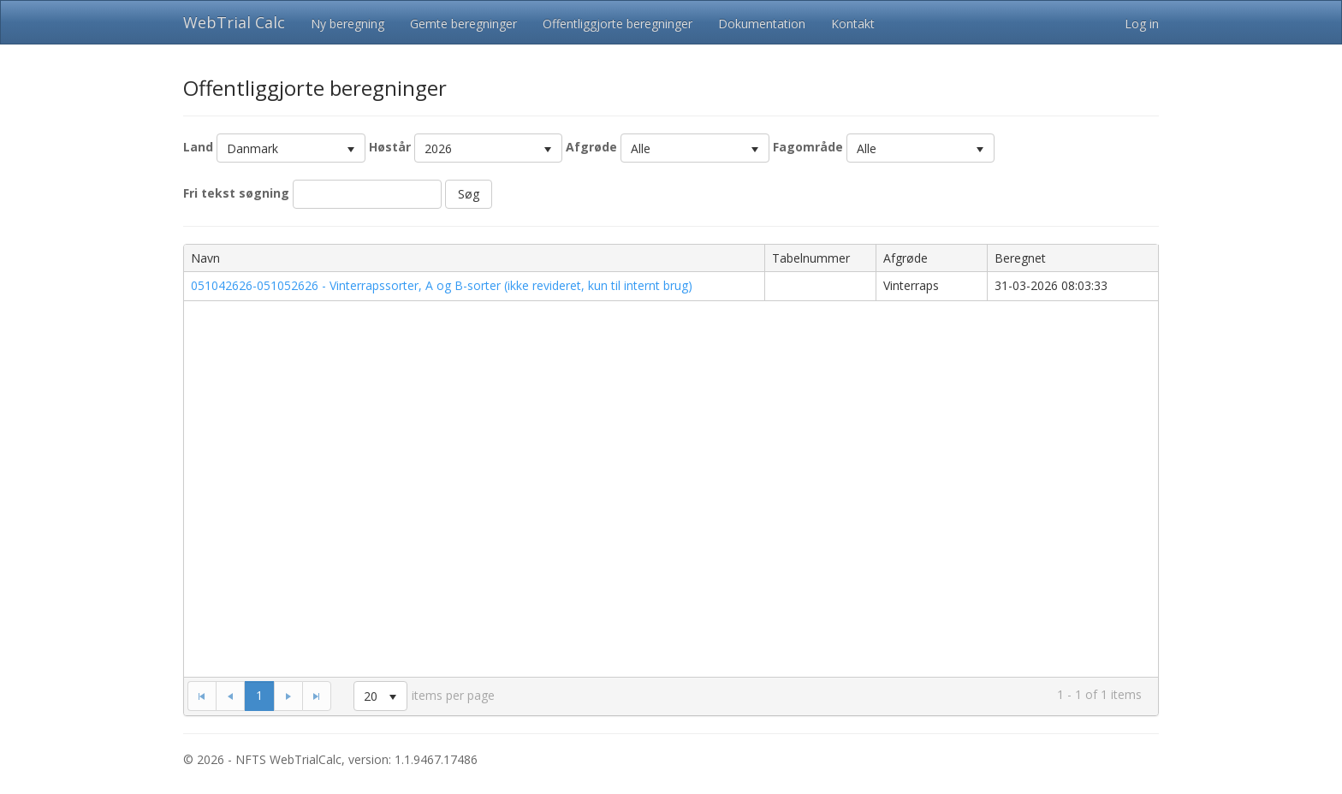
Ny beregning (347, 23)
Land (198, 147)
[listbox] (291, 148)
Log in (1142, 23)
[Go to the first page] (201, 695)
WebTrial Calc (234, 22)
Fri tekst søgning (236, 193)
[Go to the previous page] (230, 695)
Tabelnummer (811, 258)
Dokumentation (761, 23)
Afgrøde (591, 147)
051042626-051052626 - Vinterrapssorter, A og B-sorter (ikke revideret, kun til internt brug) (441, 285)
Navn (205, 258)
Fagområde (808, 147)
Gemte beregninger (463, 23)
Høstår (390, 147)
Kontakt (853, 23)
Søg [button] (468, 194)
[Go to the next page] (288, 695)
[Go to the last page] (316, 695)
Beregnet (1020, 258)
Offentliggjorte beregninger (617, 23)
